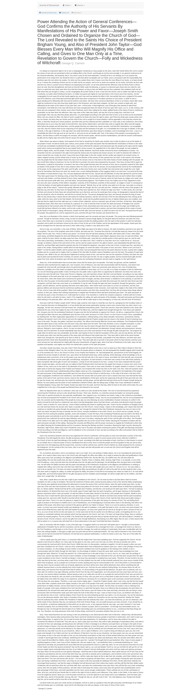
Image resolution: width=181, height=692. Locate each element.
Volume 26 (64, 13)
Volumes (80, 5)
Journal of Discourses (49, 5)
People (67, 5)
